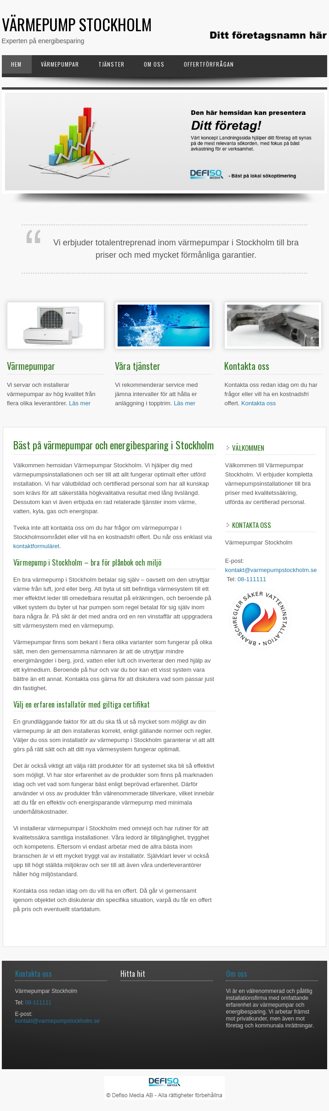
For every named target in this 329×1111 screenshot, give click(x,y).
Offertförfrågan (209, 64)
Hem (16, 64)
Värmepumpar (60, 64)
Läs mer (80, 403)
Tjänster (111, 64)
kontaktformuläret (36, 546)
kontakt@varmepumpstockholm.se (271, 570)
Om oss (154, 64)
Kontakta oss (258, 403)
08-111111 (252, 579)
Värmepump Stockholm (77, 24)
